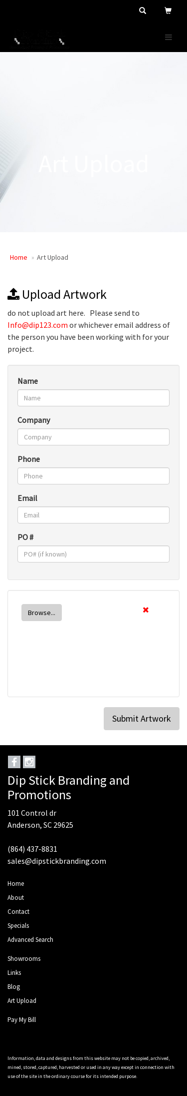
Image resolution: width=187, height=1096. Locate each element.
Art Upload (21, 1000)
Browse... (41, 612)
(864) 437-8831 (32, 849)
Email (27, 498)
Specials (18, 925)
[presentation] (93, 667)
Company (33, 420)
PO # (25, 537)
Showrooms (23, 958)
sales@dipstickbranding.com (56, 861)
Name (27, 381)
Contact (18, 911)
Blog (13, 986)
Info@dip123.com (37, 325)
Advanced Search (30, 939)
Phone (28, 459)
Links (14, 972)
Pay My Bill (21, 1019)
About (15, 897)
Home (18, 257)
